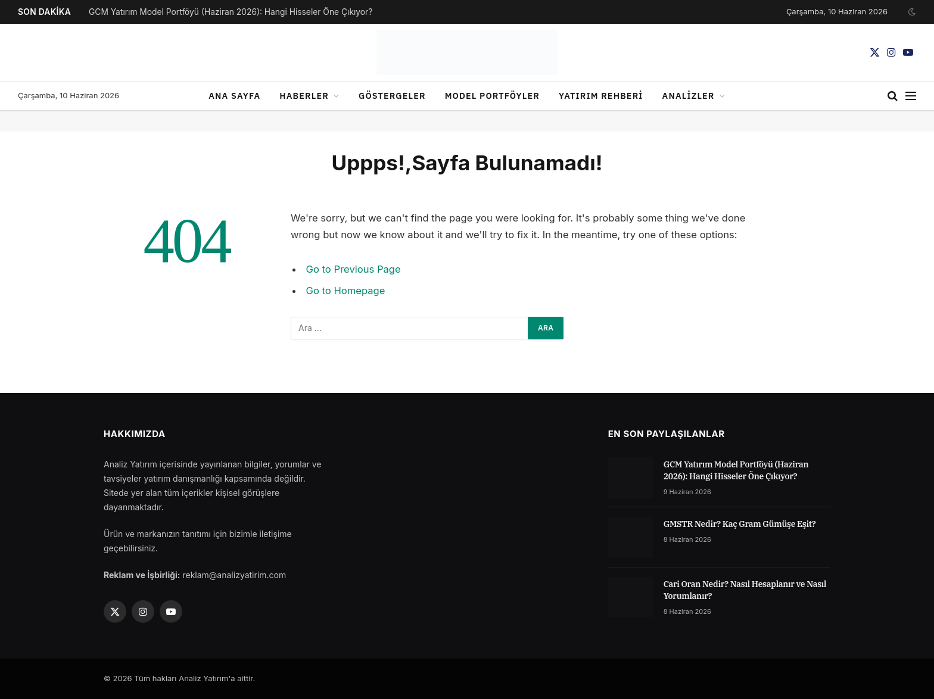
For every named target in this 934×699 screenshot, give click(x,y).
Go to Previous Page (353, 269)
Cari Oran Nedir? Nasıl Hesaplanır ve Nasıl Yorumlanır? (745, 590)
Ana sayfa (234, 95)
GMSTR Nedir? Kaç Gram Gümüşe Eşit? (740, 524)
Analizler (688, 95)
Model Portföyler (492, 95)
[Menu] (910, 96)
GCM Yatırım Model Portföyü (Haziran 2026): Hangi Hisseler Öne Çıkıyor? (230, 12)
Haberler (304, 95)
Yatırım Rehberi (601, 95)
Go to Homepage (345, 291)
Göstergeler (392, 95)
